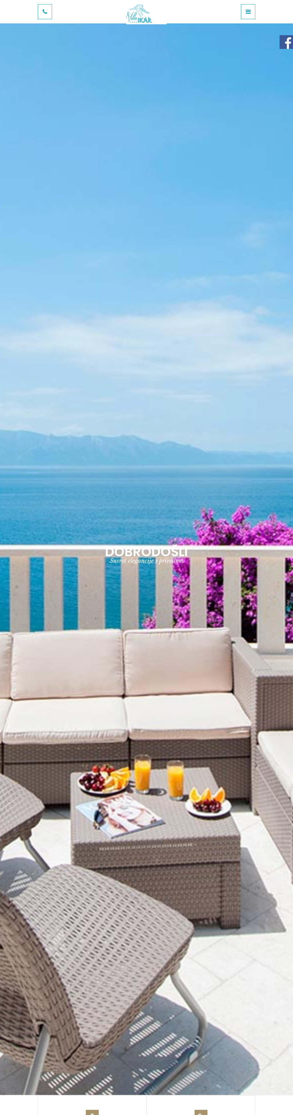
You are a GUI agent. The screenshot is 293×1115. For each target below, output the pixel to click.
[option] (146, 556)
